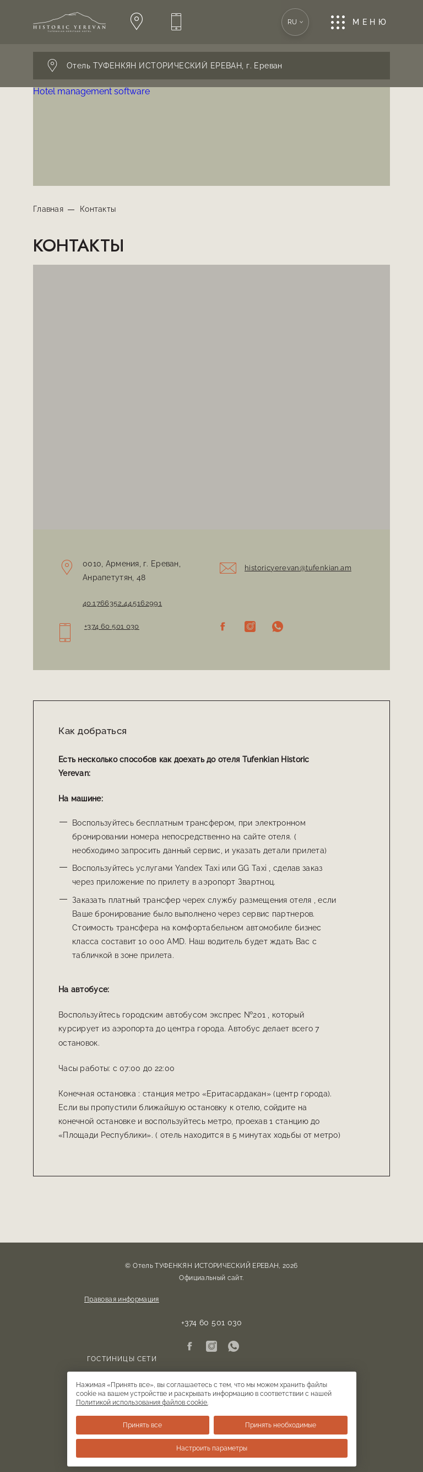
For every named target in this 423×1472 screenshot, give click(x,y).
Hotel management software (91, 91)
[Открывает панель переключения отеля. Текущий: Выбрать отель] (211, 65)
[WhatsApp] (277, 627)
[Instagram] (250, 627)
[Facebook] (222, 627)
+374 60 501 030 (111, 626)
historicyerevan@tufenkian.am (298, 568)
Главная (48, 209)
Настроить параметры (211, 1448)
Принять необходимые (280, 1425)
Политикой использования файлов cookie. (142, 1402)
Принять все (142, 1425)
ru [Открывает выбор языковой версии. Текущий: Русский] (295, 22)
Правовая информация (121, 1299)
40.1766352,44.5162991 (122, 603)
